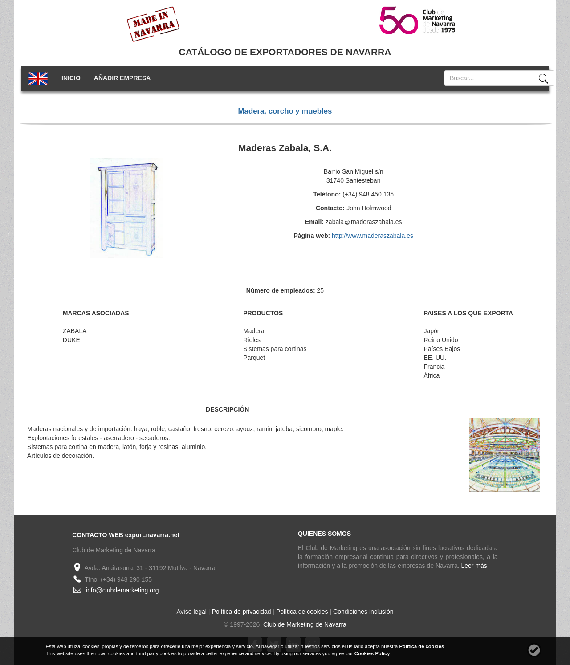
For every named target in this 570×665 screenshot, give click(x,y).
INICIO (71, 78)
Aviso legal (192, 611)
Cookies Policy (372, 653)
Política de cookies (302, 611)
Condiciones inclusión (363, 611)
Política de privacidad (241, 611)
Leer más (474, 565)
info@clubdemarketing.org (122, 590)
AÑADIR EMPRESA (122, 78)
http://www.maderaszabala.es (372, 235)
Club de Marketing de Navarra (303, 624)
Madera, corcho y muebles (285, 111)
